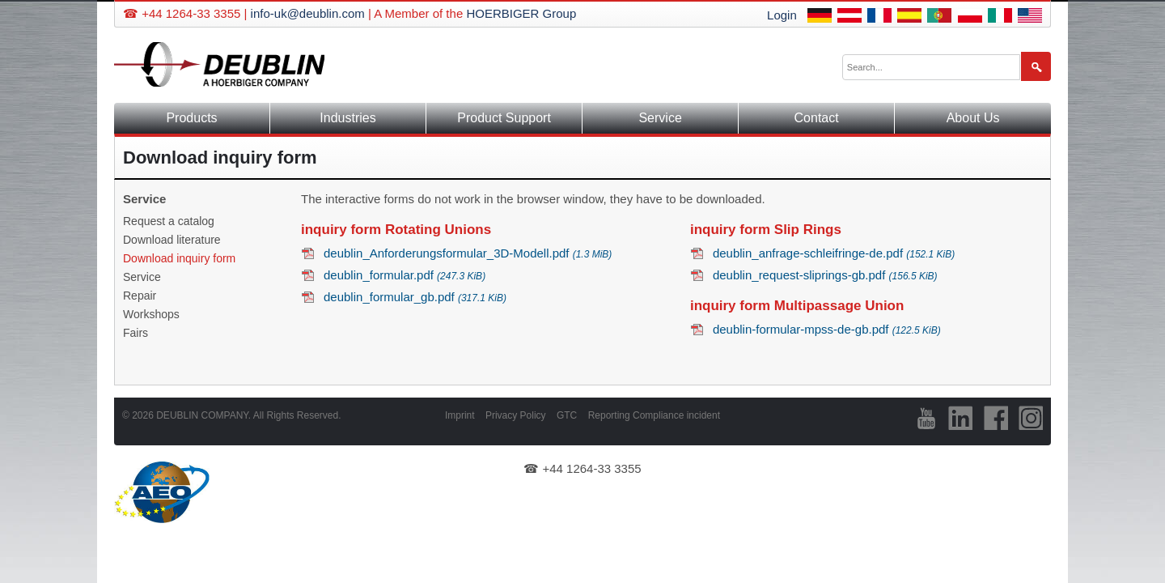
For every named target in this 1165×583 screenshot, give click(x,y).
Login (782, 15)
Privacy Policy (515, 415)
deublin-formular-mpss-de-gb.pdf (827, 329)
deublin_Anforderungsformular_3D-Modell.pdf (468, 253)
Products (191, 118)
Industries (347, 118)
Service (659, 118)
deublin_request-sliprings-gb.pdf (825, 275)
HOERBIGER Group (521, 13)
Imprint (460, 415)
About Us (973, 118)
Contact (816, 118)
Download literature (172, 239)
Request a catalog (168, 221)
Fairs (135, 332)
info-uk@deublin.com (308, 13)
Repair (139, 295)
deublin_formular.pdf (404, 275)
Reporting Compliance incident (654, 415)
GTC (567, 415)
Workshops (151, 314)
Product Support (504, 118)
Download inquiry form (179, 258)
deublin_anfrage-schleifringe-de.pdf (834, 253)
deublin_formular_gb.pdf (415, 297)
